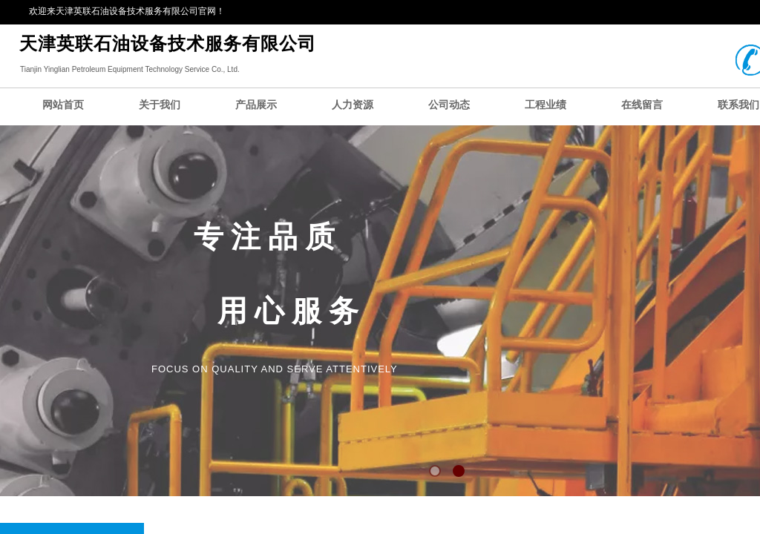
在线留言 (642, 105)
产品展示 (256, 105)
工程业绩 (545, 105)
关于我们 (159, 105)
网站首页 (63, 105)
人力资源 (352, 105)
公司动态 (449, 105)
